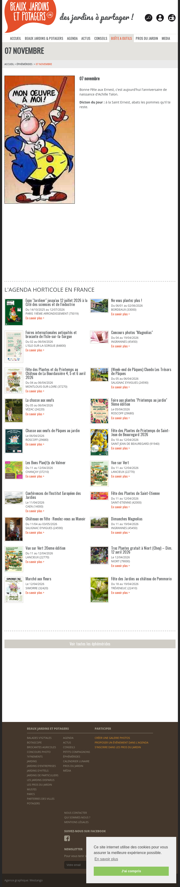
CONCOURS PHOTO (39, 752)
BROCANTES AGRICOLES (41, 747)
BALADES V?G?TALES (39, 738)
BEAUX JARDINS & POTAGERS (44, 38)
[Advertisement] (90, 241)
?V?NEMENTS (35, 756)
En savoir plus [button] (106, 859)
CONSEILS (100, 38)
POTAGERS (33, 803)
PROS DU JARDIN (147, 38)
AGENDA (72, 38)
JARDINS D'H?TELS (38, 770)
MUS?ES (32, 789)
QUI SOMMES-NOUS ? (77, 817)
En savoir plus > (35, 317)
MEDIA (166, 38)
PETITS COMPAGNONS (76, 752)
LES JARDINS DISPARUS (40, 780)
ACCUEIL (15, 38)
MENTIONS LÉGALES (76, 822)
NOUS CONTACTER (75, 812)
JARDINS (32, 761)
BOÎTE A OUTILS (121, 38)
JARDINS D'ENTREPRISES (41, 766)
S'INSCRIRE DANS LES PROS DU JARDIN (118, 747)
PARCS (31, 794)
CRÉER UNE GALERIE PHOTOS (112, 738)
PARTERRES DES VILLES (40, 798)
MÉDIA (67, 770)
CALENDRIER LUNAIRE (76, 761)
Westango (36, 880)
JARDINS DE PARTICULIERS (42, 775)
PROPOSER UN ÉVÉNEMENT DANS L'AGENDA (121, 742)
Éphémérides (24, 64)
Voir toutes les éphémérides (90, 644)
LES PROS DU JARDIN (39, 784)
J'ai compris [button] (131, 871)
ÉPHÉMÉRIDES (71, 756)
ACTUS (85, 38)
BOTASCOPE (34, 742)
